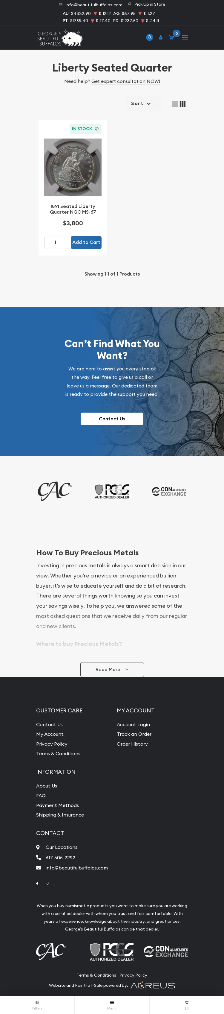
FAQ (41, 796)
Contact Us (112, 419)
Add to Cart (86, 242)
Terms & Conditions (58, 753)
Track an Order (134, 734)
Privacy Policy (51, 744)
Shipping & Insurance (60, 815)
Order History (132, 744)
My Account (50, 734)
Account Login (133, 724)
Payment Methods (57, 805)
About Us (46, 786)
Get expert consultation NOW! (125, 81)
